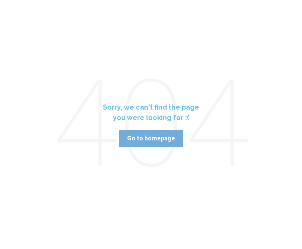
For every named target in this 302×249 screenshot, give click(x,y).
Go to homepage (151, 138)
